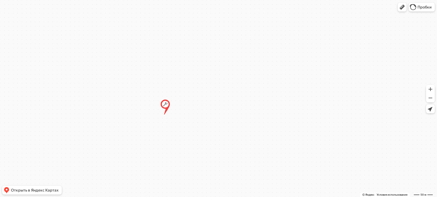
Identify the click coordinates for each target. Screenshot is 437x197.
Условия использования (392, 194)
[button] (402, 7)
